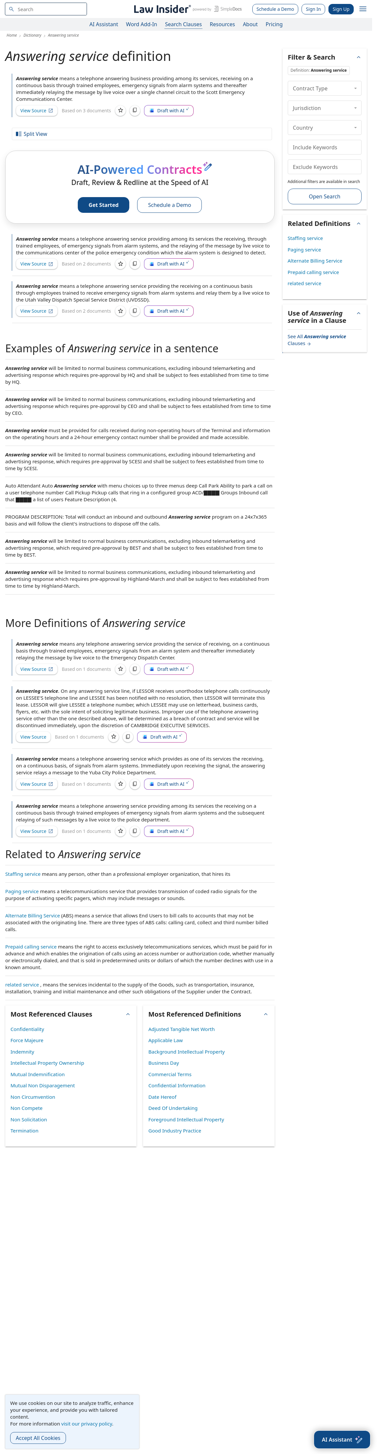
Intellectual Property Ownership (47, 1062)
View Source (36, 110)
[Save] (120, 110)
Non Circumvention (32, 1097)
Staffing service (23, 874)
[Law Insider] (187, 9)
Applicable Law (165, 1040)
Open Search (324, 196)
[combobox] (46, 9)
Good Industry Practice (174, 1130)
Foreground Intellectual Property (186, 1119)
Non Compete (26, 1108)
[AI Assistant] (342, 1439)
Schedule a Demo (275, 9)
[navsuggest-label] (46, 9)
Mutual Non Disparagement (42, 1085)
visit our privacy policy (86, 1423)
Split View (31, 134)
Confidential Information (176, 1085)
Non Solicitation (28, 1119)
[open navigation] (363, 9)
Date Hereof (162, 1097)
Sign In (313, 9)
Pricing (274, 24)
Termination (24, 1130)
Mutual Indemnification (37, 1074)
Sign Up (341, 9)
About (250, 24)
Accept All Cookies (38, 1438)
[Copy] (135, 110)
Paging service (22, 891)
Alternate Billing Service (32, 915)
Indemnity (22, 1051)
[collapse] (355, 88)
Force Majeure (26, 1040)
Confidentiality (27, 1029)
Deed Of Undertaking (173, 1108)
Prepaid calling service (31, 946)
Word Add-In (141, 24)
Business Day (163, 1062)
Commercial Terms (169, 1074)
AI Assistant (104, 24)
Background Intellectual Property (186, 1051)
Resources (222, 24)
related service (22, 984)
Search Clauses (183, 24)
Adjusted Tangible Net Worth (181, 1029)
